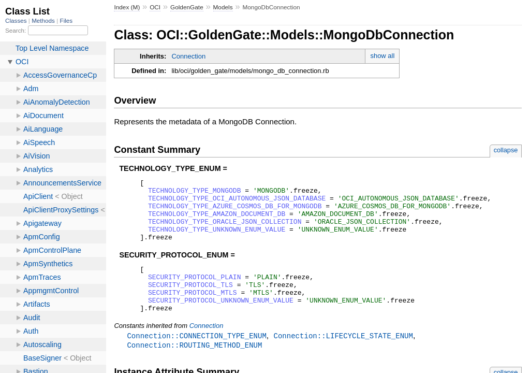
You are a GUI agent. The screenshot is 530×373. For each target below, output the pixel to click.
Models (223, 7)
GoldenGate (186, 7)
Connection (188, 56)
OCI (155, 7)
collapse (506, 150)
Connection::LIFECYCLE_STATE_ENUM (343, 358)
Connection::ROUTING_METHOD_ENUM (194, 367)
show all (382, 56)
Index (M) (127, 7)
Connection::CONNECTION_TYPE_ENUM (196, 358)
